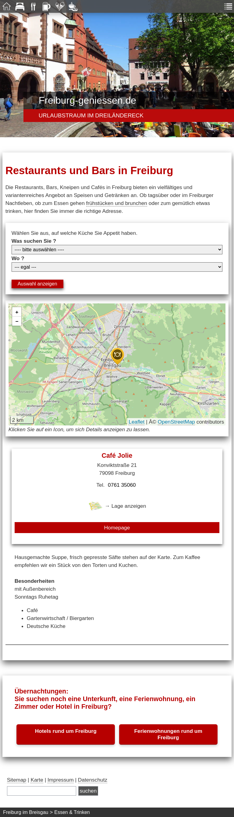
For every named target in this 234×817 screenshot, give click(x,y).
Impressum (61, 780)
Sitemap (17, 780)
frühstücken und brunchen (116, 203)
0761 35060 (122, 485)
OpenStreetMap (176, 422)
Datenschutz (92, 780)
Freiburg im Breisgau (25, 812)
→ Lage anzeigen (117, 506)
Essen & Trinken (72, 812)
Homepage (117, 528)
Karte (36, 780)
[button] (117, 356)
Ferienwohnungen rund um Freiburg (168, 734)
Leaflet (136, 422)
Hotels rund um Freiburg (66, 731)
